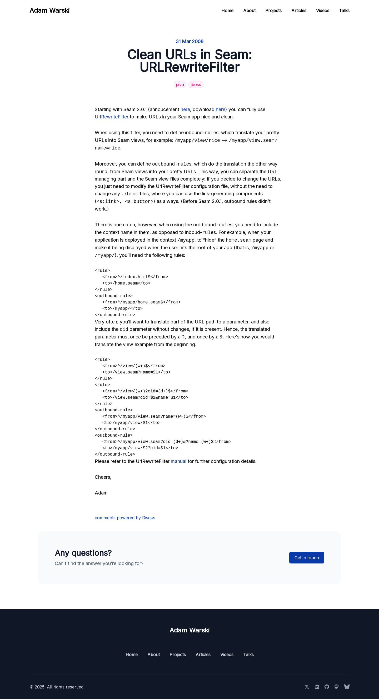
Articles (298, 10)
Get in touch (307, 557)
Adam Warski (49, 10)
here (185, 109)
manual (178, 461)
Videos (322, 10)
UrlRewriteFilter (111, 116)
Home (227, 10)
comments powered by (125, 517)
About (249, 10)
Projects (273, 10)
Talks (344, 10)
